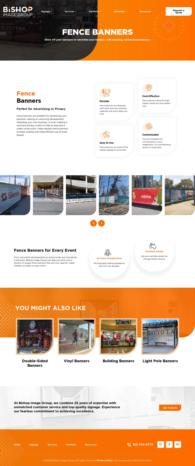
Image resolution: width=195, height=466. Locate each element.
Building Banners (118, 361)
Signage (46, 11)
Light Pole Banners (160, 361)
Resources (146, 11)
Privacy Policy (105, 460)
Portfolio (95, 11)
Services (70, 11)
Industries (120, 11)
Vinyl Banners (76, 361)
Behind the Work (142, 460)
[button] (93, 223)
